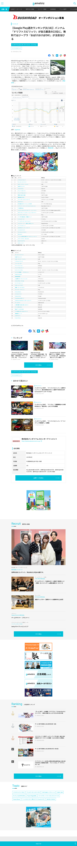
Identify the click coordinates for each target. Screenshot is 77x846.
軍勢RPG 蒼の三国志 (22, 195)
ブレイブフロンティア (22, 193)
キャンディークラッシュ (22, 214)
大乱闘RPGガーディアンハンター (21, 278)
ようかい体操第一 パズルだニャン (22, 272)
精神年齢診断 (17, 276)
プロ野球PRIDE (21, 208)
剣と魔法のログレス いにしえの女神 (25, 203)
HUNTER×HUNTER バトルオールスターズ (23, 300)
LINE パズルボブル (21, 240)
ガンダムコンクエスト (22, 232)
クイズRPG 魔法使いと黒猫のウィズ (24, 216)
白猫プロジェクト (21, 186)
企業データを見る (38, 484)
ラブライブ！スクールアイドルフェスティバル (27, 206)
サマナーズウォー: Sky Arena (23, 238)
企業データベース (16, 9)
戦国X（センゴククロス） (20, 287)
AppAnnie (17, 129)
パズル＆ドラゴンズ (22, 179)
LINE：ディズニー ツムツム (23, 184)
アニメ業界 (62, 9)
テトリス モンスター (19, 265)
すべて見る (38, 365)
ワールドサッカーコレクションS (24, 221)
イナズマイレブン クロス (18, 798)
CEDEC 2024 (60, 798)
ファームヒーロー (18, 263)
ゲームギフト (17, 302)
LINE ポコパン (20, 201)
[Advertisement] (22, 372)
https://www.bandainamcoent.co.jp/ (32, 447)
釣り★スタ (20, 234)
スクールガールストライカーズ (24, 199)
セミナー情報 (42, 9)
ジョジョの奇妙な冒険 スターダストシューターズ (27, 236)
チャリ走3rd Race (18, 307)
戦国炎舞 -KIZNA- (21, 197)
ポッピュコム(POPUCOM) (19, 802)
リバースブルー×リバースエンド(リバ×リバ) (48, 802)
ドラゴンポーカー (21, 219)
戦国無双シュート (18, 313)
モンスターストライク (22, 182)
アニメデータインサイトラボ (33, 798)
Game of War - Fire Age (19, 280)
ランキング (15, 24)
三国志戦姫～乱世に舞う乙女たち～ (22, 304)
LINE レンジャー (21, 243)
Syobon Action (18, 296)
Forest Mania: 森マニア (19, 298)
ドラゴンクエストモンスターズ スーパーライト (27, 210)
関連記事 (50, 148)
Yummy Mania (18, 291)
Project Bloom (16, 805)
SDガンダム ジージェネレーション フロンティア (27, 212)
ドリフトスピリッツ (16, 48)
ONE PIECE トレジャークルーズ (24, 227)
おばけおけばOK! (18, 274)
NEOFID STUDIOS (51, 805)
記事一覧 (4, 9)
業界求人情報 (30, 9)
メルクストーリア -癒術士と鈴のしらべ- (26, 223)
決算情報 (53, 9)
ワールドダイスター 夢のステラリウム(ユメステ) (33, 805)
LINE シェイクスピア (19, 285)
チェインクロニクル (22, 190)
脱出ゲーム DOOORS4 (19, 309)
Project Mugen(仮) (31, 802)
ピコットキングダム (19, 270)
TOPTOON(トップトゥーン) (48, 798)
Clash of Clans (20, 188)
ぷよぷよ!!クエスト (21, 230)
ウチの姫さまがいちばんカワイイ (21, 311)
